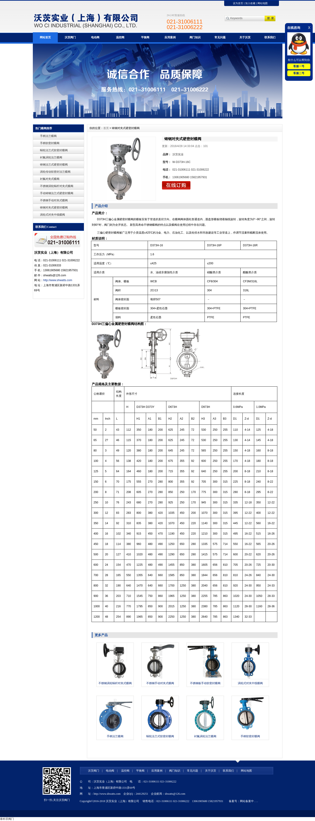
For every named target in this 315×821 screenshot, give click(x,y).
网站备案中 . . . (249, 801)
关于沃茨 (245, 37)
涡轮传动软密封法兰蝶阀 (55, 171)
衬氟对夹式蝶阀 (49, 178)
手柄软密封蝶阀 (49, 143)
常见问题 (220, 37)
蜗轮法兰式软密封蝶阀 (54, 150)
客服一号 (298, 66)
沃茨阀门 (70, 37)
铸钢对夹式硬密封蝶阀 (54, 207)
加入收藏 (250, 3)
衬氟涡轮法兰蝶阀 (51, 157)
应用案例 (170, 37)
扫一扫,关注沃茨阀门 (57, 800)
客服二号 (298, 73)
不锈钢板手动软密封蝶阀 (205, 683)
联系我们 (269, 37)
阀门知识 (195, 37)
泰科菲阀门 (7, 819)
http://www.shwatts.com (57, 280)
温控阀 (120, 37)
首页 (106, 128)
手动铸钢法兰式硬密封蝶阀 (56, 193)
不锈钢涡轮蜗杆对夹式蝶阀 (56, 186)
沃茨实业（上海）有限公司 (122, 801)
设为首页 (238, 3)
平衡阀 (145, 37)
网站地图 (262, 3)
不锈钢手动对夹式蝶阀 (54, 200)
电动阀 (95, 37)
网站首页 (45, 37)
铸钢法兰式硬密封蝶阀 (54, 164)
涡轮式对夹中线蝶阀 (52, 214)
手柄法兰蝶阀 (48, 136)
